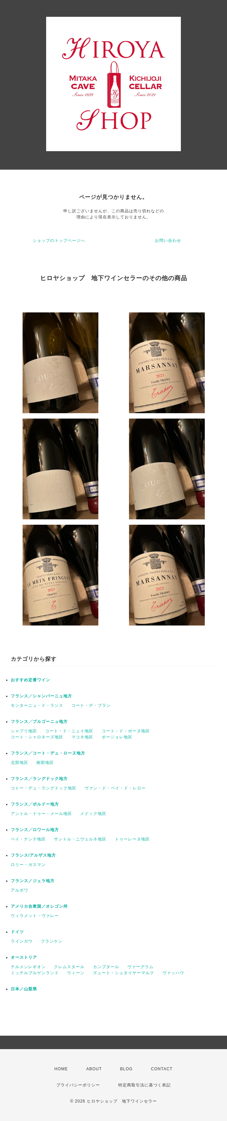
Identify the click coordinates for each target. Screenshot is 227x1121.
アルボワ (19, 890)
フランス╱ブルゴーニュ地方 (39, 721)
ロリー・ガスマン (28, 864)
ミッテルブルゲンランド (35, 973)
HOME (61, 1069)
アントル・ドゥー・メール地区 (41, 813)
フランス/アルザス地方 (33, 855)
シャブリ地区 (24, 731)
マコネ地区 (82, 737)
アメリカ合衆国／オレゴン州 (39, 906)
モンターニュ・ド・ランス (37, 705)
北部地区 (19, 762)
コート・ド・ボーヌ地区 (126, 731)
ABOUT (94, 1069)
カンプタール (106, 966)
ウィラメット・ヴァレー (35, 915)
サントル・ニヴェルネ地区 (80, 839)
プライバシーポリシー (78, 1085)
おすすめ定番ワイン (30, 680)
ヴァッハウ (173, 973)
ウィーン (76, 973)
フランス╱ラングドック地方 (39, 778)
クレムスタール (69, 966)
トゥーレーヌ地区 (132, 839)
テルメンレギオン (28, 966)
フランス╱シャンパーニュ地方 (41, 696)
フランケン (52, 941)
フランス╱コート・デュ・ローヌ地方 (48, 753)
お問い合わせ (168, 240)
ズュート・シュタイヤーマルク (123, 973)
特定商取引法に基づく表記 (144, 1085)
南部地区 (45, 762)
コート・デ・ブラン (91, 705)
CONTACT (161, 1069)
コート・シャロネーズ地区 (37, 737)
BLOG (126, 1069)
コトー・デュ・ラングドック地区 (43, 788)
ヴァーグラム (140, 966)
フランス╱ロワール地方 (35, 829)
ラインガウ (22, 941)
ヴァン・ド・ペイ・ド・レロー (115, 788)
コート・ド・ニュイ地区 (69, 731)
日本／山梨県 (24, 989)
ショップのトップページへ (59, 240)
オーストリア (24, 957)
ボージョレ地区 (117, 737)
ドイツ (17, 932)
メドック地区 (93, 813)
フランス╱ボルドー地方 (35, 804)
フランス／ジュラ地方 (33, 880)
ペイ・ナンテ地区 (28, 839)
